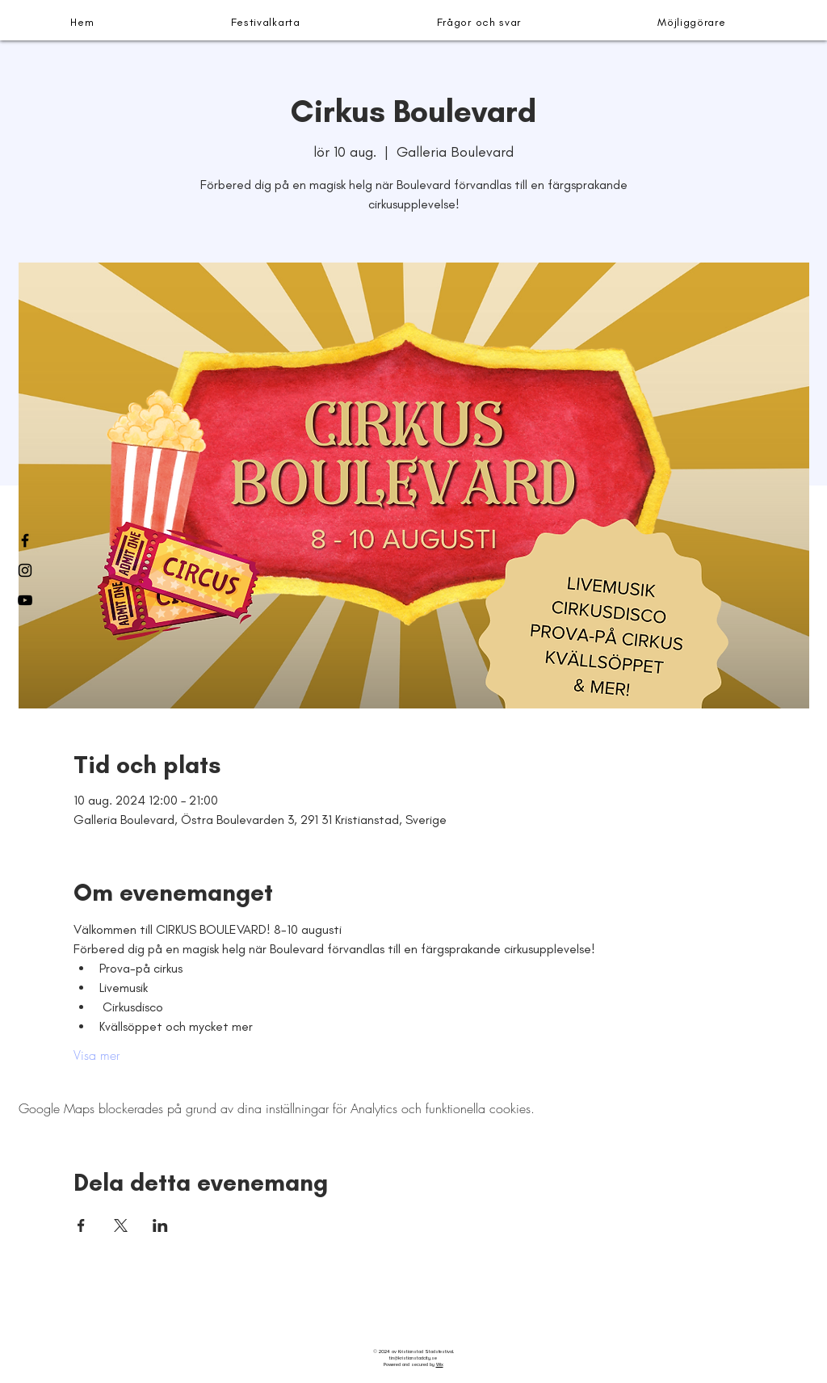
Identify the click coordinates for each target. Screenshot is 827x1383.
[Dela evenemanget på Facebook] (81, 1225)
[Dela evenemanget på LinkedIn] (160, 1225)
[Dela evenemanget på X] (120, 1225)
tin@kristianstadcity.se (413, 1358)
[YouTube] (25, 600)
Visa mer (96, 1055)
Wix (439, 1364)
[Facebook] (25, 540)
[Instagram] (25, 570)
